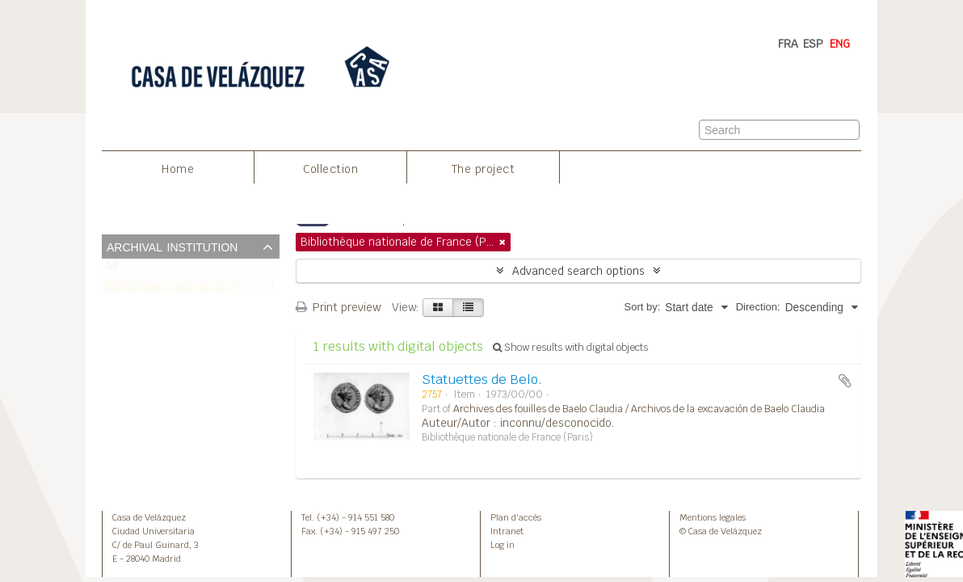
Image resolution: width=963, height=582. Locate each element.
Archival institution (172, 246)
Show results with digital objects (570, 347)
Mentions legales (712, 517)
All (111, 270)
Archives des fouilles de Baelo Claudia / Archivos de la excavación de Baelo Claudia (639, 409)
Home (178, 169)
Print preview (338, 307)
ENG (840, 43)
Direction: (758, 307)
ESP (813, 43)
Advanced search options (578, 271)
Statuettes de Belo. (482, 379)
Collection (330, 169)
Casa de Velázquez (149, 517)
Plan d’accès (515, 517)
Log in (502, 544)
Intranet (507, 531)
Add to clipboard (845, 381)
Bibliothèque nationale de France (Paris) (204, 289)
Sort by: (642, 307)
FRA (788, 43)
